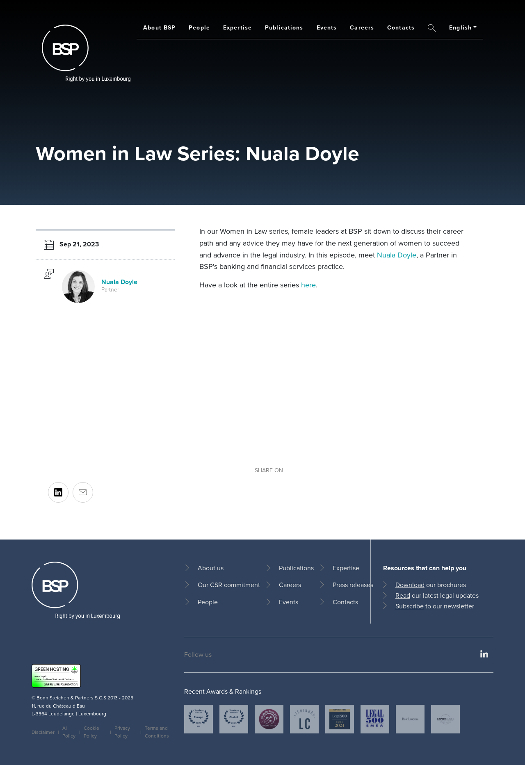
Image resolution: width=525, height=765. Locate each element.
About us (211, 568)
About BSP (159, 27)
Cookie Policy (91, 732)
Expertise (237, 27)
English (460, 27)
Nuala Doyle (396, 255)
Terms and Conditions (157, 732)
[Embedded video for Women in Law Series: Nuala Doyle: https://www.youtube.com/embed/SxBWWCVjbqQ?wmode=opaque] (334, 379)
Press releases (353, 585)
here (308, 285)
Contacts (401, 27)
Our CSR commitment (229, 585)
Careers (362, 27)
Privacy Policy (122, 732)
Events (327, 27)
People (199, 27)
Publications (284, 27)
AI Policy (68, 732)
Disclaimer (43, 732)
